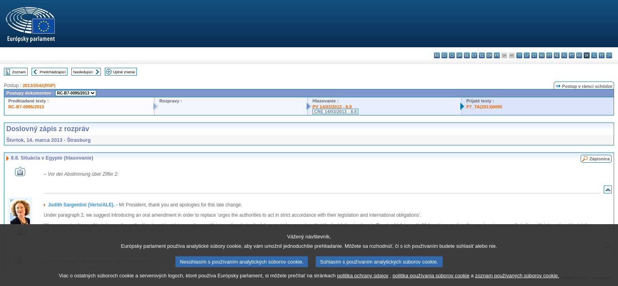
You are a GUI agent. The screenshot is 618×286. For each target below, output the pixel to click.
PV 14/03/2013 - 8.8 (332, 106)
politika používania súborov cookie (431, 281)
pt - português (572, 55)
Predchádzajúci (53, 72)
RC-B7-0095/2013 (26, 106)
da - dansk (459, 55)
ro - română (579, 55)
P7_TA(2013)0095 (484, 106)
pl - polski (564, 55)
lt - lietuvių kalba (534, 55)
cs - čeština (452, 55)
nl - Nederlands (557, 55)
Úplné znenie (124, 72)
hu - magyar (542, 55)
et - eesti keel (474, 55)
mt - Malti (549, 55)
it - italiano (519, 55)
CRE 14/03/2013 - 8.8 (335, 111)
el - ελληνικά (482, 55)
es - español (444, 55)
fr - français (497, 55)
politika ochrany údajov (362, 281)
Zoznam (19, 72)
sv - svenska (609, 55)
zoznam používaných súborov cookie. (517, 281)
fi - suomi (602, 55)
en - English (489, 55)
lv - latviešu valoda (527, 55)
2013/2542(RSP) (38, 85)
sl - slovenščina (594, 55)
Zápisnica (599, 158)
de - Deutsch (467, 55)
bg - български (437, 55)
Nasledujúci (83, 72)
